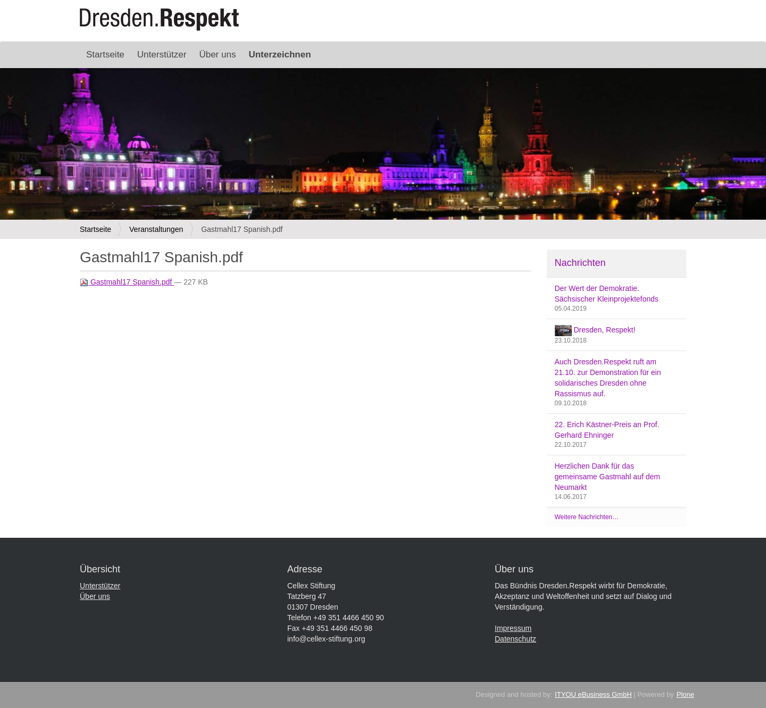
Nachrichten (580, 262)
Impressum (513, 628)
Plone (685, 694)
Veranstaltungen (156, 229)
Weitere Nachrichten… (587, 517)
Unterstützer (162, 54)
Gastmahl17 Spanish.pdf (127, 282)
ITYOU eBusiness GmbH (593, 694)
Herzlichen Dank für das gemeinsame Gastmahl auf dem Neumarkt (607, 477)
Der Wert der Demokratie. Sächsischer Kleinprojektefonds (607, 293)
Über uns (217, 54)
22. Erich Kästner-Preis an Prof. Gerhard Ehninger (607, 429)
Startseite (105, 54)
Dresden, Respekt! (595, 330)
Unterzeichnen (279, 54)
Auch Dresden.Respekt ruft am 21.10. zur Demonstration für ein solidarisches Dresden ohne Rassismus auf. (608, 377)
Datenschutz (515, 639)
